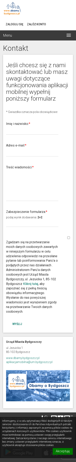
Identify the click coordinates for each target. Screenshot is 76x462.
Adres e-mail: (15, 145)
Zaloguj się (14, 24)
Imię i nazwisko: (17, 124)
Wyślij (17, 324)
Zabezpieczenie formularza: (26, 212)
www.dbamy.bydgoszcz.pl (23, 358)
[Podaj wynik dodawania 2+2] (32, 223)
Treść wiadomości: (19, 167)
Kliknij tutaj (30, 284)
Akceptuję (63, 451)
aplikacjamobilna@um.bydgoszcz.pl (29, 362)
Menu (7, 35)
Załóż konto (36, 24)
